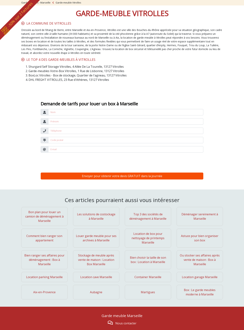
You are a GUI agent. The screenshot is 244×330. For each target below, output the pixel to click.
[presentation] (68, 162)
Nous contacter (125, 323)
